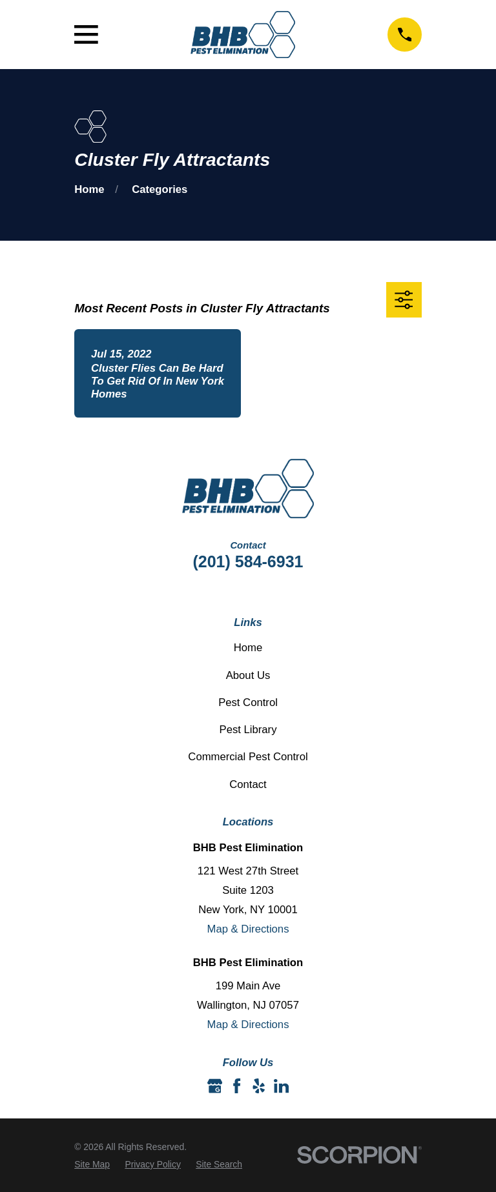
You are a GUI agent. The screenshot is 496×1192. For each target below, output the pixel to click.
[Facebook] (236, 1085)
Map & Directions (248, 929)
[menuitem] (92, 1165)
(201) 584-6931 (247, 561)
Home (248, 647)
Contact (247, 784)
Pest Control (248, 702)
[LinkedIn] (281, 1085)
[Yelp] (258, 1085)
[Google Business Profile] (214, 1085)
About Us (248, 675)
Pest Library (248, 729)
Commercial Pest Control (247, 757)
